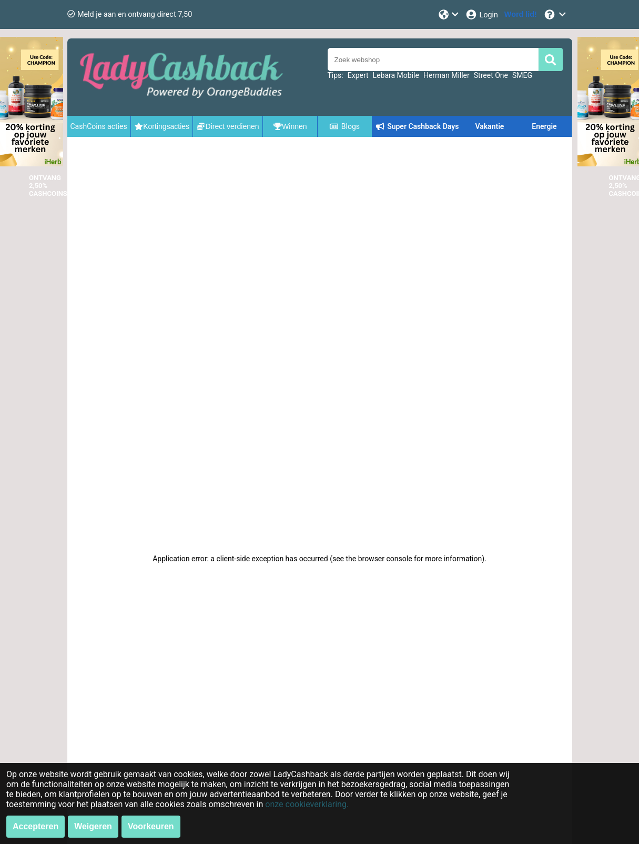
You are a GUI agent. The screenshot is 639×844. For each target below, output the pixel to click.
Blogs (344, 126)
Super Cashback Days (417, 126)
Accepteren (35, 826)
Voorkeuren (151, 826)
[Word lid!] (520, 14)
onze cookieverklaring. (307, 804)
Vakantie (489, 126)
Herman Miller (446, 75)
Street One (491, 75)
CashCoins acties (98, 126)
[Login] (481, 14)
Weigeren (93, 826)
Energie (544, 126)
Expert (358, 75)
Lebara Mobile (396, 75)
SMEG (522, 75)
